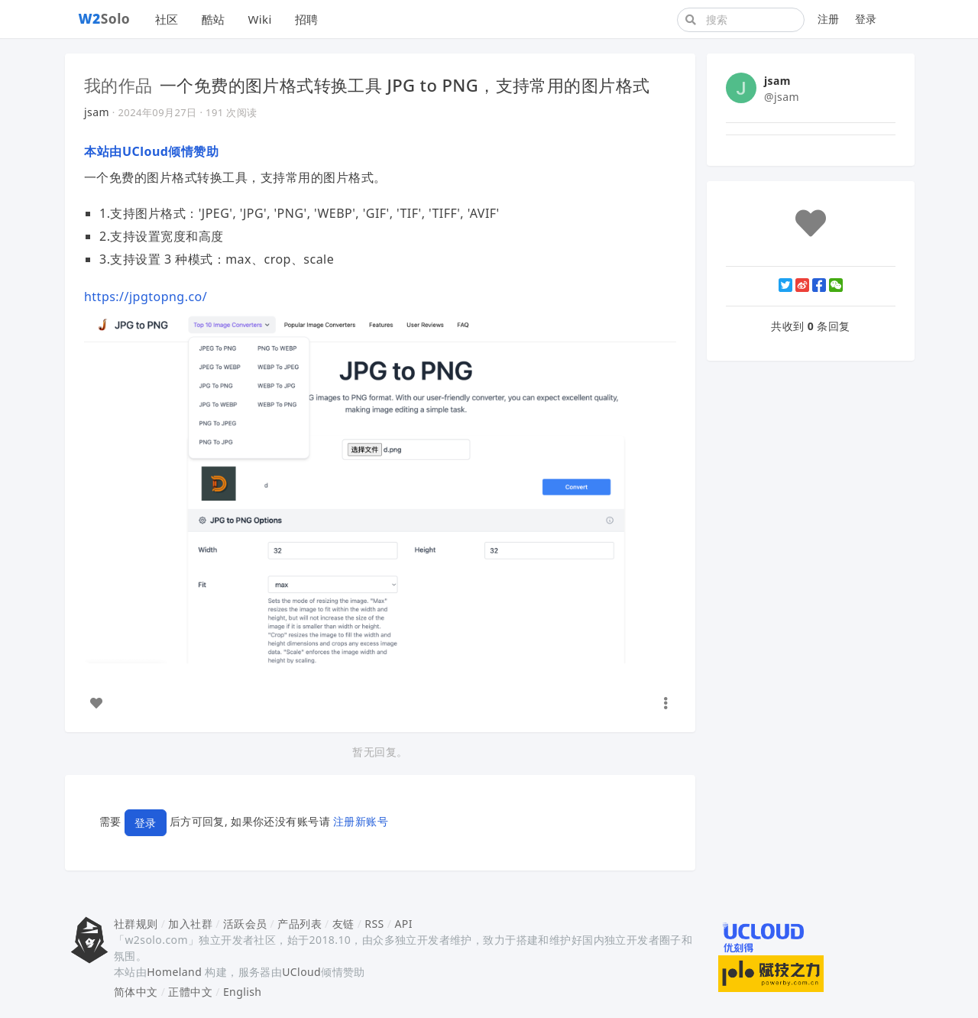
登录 (866, 18)
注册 (829, 18)
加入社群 (190, 923)
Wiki (259, 19)
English (242, 991)
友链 (343, 923)
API (403, 923)
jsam (96, 112)
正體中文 (190, 991)
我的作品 (118, 84)
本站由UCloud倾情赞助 (151, 151)
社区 (167, 19)
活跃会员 (245, 923)
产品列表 (299, 923)
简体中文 (136, 991)
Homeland (174, 972)
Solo (105, 18)
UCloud (301, 972)
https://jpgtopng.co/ (145, 296)
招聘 (307, 19)
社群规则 (136, 923)
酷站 (213, 19)
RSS (374, 923)
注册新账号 (360, 822)
